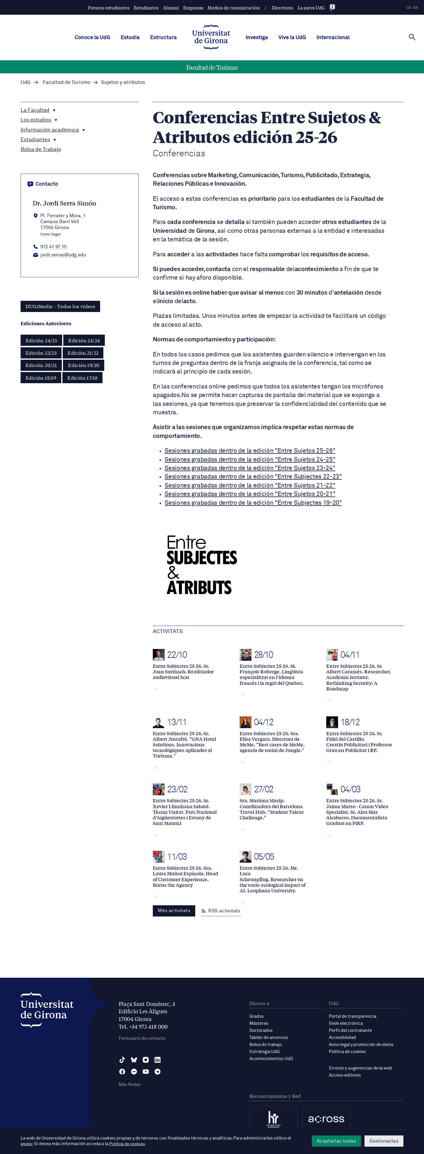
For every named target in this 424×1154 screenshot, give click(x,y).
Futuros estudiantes (109, 7)
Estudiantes (146, 7)
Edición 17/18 (82, 377)
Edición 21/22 (83, 352)
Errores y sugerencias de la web (360, 1068)
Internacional (333, 37)
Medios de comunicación (234, 7)
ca (408, 8)
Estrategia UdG (264, 1052)
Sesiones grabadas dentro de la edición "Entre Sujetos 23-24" (250, 468)
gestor (27, 1144)
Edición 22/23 (41, 352)
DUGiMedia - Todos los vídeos (60, 306)
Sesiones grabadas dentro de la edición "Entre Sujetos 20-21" (250, 494)
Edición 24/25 (41, 340)
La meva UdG (311, 7)
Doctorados (261, 1030)
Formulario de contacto (142, 1038)
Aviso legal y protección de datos (361, 1044)
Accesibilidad (342, 1037)
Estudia (130, 37)
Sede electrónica (346, 1023)
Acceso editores (345, 1075)
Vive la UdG (292, 37)
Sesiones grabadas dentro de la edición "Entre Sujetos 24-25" (250, 460)
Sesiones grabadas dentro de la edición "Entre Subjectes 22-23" (253, 477)
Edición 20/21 (41, 364)
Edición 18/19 (41, 377)
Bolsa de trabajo (265, 1044)
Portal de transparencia (352, 1016)
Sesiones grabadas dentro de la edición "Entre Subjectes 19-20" (253, 503)
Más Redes (130, 1084)
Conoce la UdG (92, 37)
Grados (256, 1016)
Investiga (257, 37)
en (415, 8)
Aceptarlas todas (336, 1141)
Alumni (171, 7)
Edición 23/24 (84, 340)
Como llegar (50, 234)
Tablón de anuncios (268, 1037)
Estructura (163, 37)
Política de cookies (347, 1052)
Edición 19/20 (83, 364)
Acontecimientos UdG (271, 1059)
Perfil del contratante (350, 1030)
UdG (26, 82)
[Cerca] (412, 37)
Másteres (259, 1023)
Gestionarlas (384, 1141)
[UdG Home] (211, 37)
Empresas (193, 7)
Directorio (282, 7)
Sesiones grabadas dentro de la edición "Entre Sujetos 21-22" (250, 486)
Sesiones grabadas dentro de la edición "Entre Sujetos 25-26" (250, 451)
